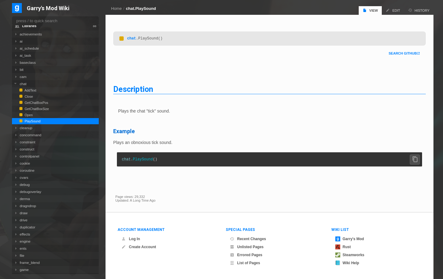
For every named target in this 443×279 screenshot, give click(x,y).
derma (25, 199)
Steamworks (350, 254)
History (419, 10)
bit (21, 70)
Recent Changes (248, 238)
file (22, 255)
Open (28, 115)
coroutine (27, 170)
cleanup (26, 128)
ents (23, 248)
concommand (30, 135)
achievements (31, 34)
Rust (343, 246)
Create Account (139, 246)
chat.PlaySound (141, 8)
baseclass (28, 62)
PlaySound (145, 160)
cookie (25, 163)
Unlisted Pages (247, 246)
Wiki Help (347, 263)
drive (23, 220)
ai (21, 41)
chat (133, 38)
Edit (393, 10)
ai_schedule (29, 48)
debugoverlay (30, 192)
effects (25, 234)
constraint (27, 142)
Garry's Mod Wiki (48, 8)
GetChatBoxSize (36, 109)
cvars (24, 177)
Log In (131, 238)
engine (25, 241)
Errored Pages (246, 254)
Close (28, 96)
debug (25, 185)
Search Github (400, 53)
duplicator (27, 227)
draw (23, 213)
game (24, 270)
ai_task (25, 55)
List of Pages (245, 263)
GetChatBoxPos (36, 103)
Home (116, 8)
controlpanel (29, 156)
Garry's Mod (349, 238)
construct (27, 149)
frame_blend (30, 263)
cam (23, 77)
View (370, 10)
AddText (30, 90)
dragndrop (28, 206)
